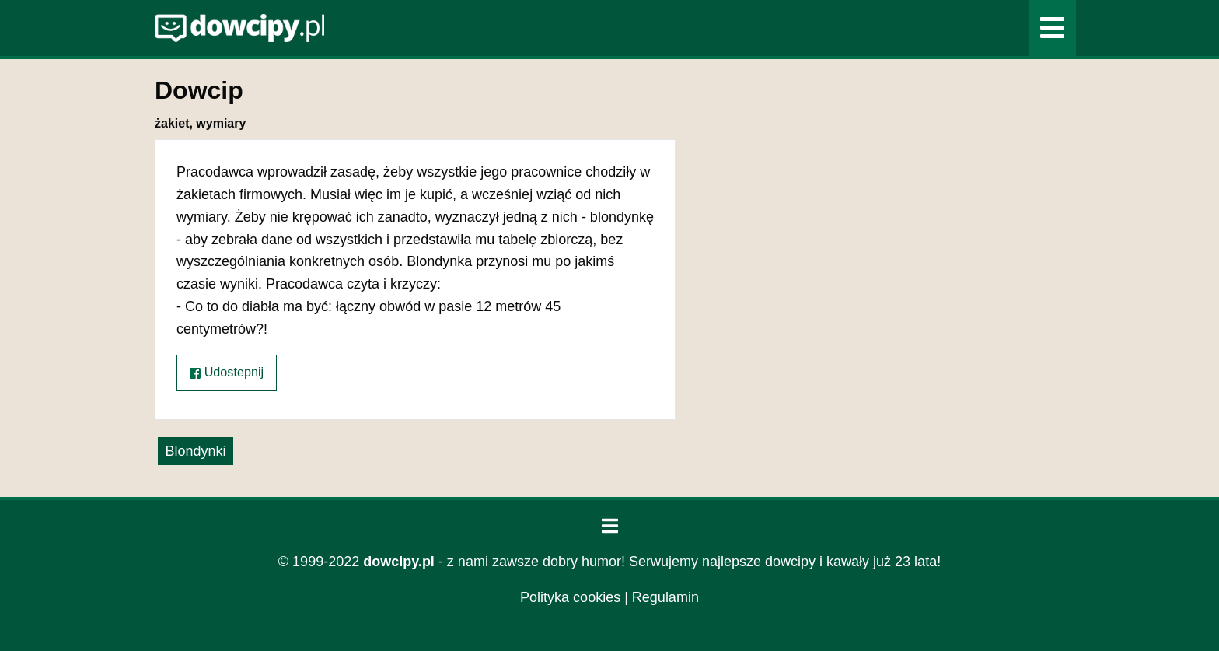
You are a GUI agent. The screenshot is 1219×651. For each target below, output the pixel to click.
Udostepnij (227, 372)
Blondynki (195, 451)
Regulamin (665, 597)
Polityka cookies (570, 597)
